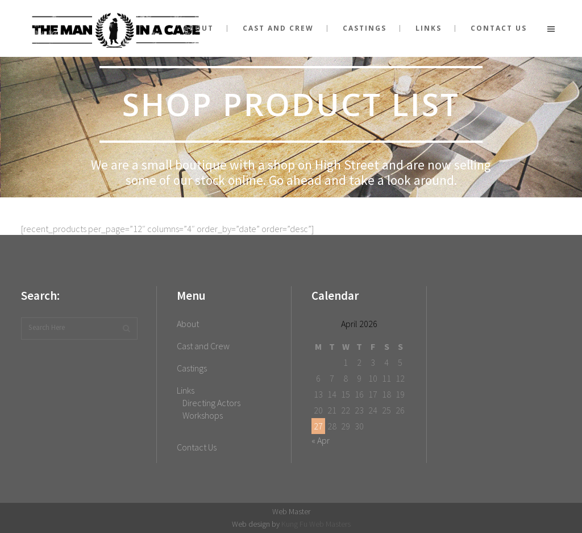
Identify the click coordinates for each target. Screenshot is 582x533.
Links (185, 390)
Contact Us (197, 447)
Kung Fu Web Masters (316, 524)
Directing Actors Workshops (211, 409)
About (188, 323)
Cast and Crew (203, 346)
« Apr (320, 440)
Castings (192, 368)
